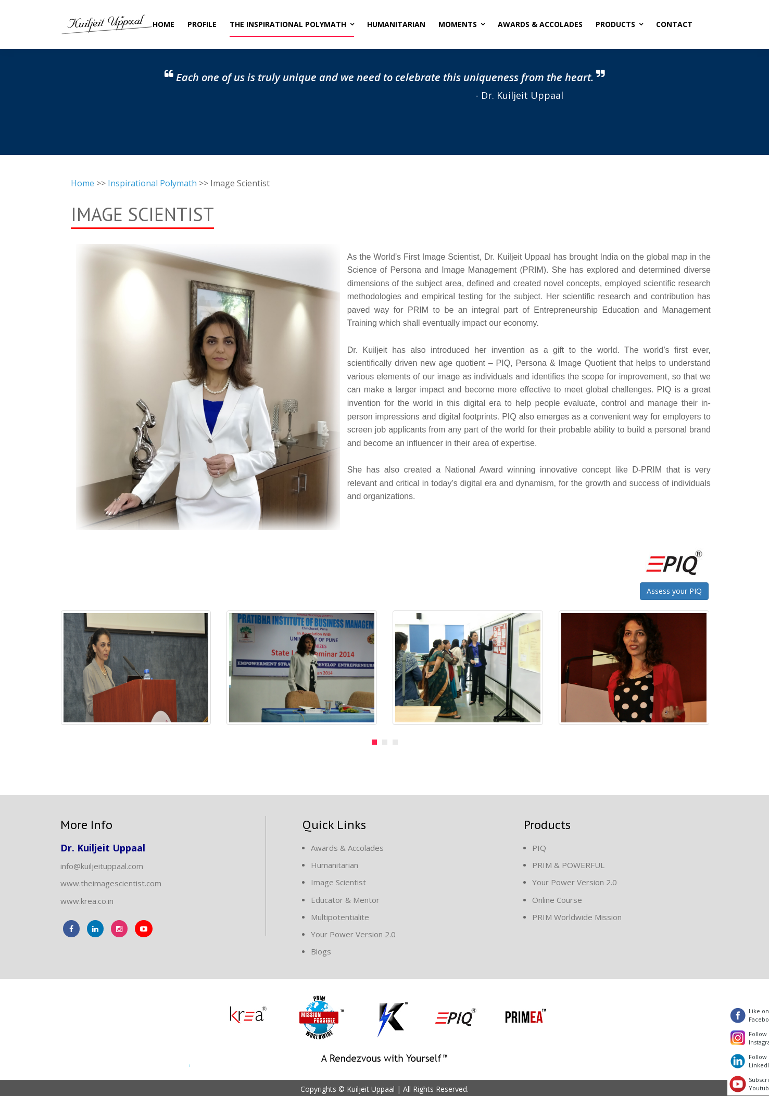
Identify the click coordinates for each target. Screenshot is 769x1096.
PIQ (539, 846)
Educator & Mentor (345, 898)
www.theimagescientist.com (110, 881)
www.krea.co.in (87, 899)
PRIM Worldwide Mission (577, 915)
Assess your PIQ (674, 589)
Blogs (321, 950)
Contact (674, 23)
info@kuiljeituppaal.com (101, 864)
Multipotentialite (340, 915)
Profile (202, 23)
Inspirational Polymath (152, 181)
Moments (457, 23)
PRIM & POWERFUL (568, 863)
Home (163, 23)
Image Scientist (338, 880)
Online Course (557, 898)
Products (615, 23)
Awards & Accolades (540, 23)
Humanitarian (396, 23)
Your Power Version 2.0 (353, 932)
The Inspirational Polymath (288, 23)
